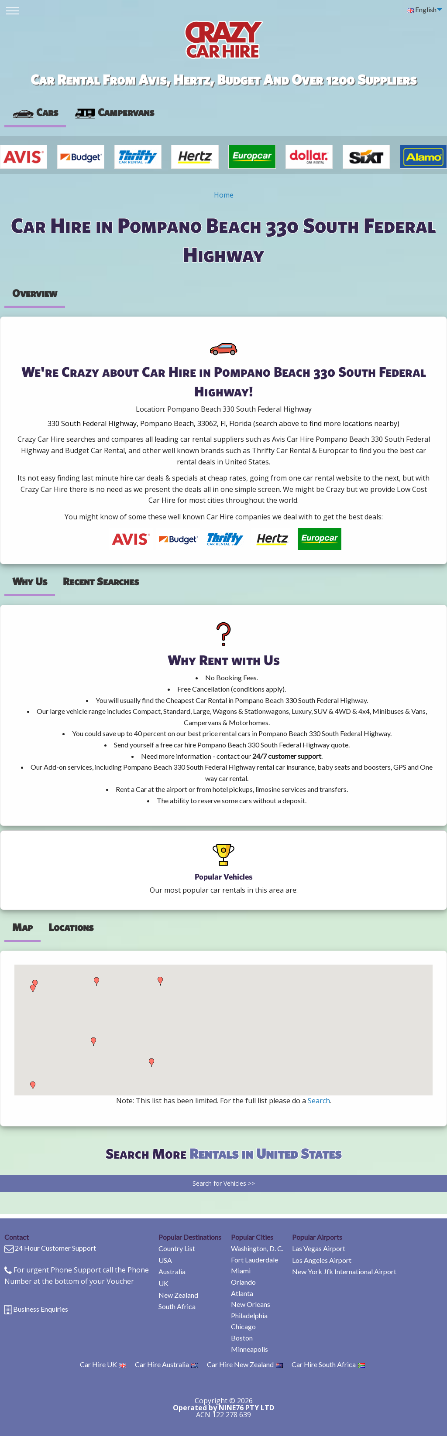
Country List (176, 1248)
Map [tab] (22, 927)
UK (163, 1283)
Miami (241, 1270)
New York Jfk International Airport (344, 1271)
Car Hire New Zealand (245, 1364)
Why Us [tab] (29, 581)
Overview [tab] (34, 293)
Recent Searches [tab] (101, 581)
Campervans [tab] (114, 112)
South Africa (177, 1306)
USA (165, 1260)
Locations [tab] (70, 927)
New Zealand (178, 1295)
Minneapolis (249, 1349)
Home (224, 195)
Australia (172, 1271)
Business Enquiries (40, 1309)
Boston (242, 1338)
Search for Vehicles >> (224, 1183)
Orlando (243, 1282)
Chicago (243, 1326)
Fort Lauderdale (254, 1259)
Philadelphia (249, 1315)
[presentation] (114, 112)
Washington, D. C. (257, 1248)
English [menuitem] (422, 9)
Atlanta (242, 1293)
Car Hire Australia (166, 1364)
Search (319, 1100)
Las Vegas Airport (318, 1248)
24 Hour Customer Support (55, 1248)
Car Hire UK (103, 1364)
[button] (32, 1085)
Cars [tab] (35, 112)
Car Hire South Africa (328, 1364)
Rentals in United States (265, 1153)
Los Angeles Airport (321, 1260)
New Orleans (250, 1304)
